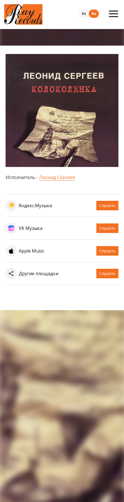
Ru (94, 13)
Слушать (107, 205)
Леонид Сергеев (57, 177)
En (84, 13)
